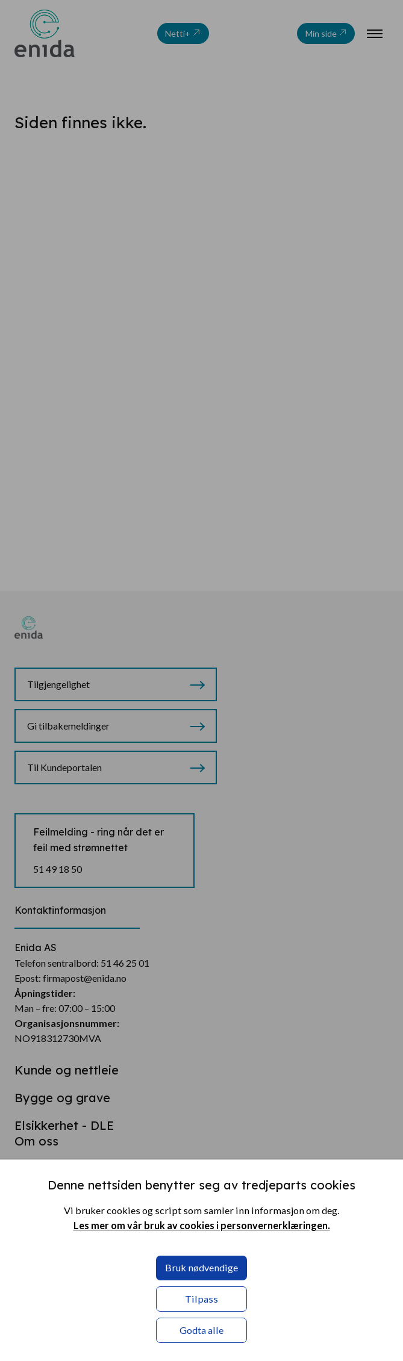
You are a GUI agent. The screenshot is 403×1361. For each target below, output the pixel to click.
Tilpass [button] (201, 1298)
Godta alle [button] (201, 1330)
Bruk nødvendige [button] (201, 1267)
